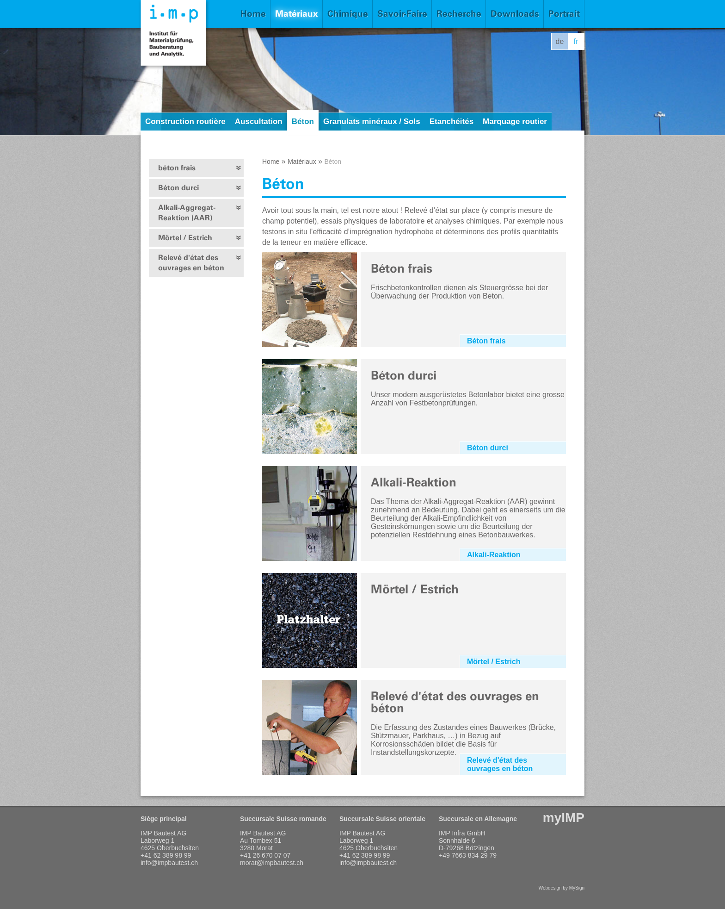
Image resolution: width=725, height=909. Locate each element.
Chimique (347, 13)
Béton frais (486, 341)
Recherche (458, 13)
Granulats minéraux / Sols (371, 121)
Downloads (515, 13)
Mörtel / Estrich (185, 237)
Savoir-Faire (402, 13)
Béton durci (178, 187)
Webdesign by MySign (561, 887)
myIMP (563, 817)
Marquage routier (515, 121)
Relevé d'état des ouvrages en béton (191, 262)
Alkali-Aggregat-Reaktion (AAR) (186, 212)
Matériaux (296, 13)
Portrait (564, 13)
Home (253, 13)
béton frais (177, 167)
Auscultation (259, 121)
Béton (303, 121)
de (560, 41)
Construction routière (185, 121)
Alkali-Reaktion (494, 555)
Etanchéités (451, 121)
